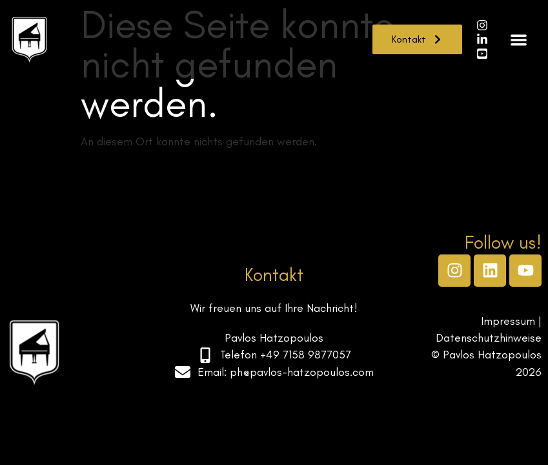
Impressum (508, 320)
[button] (519, 39)
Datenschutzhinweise (489, 337)
